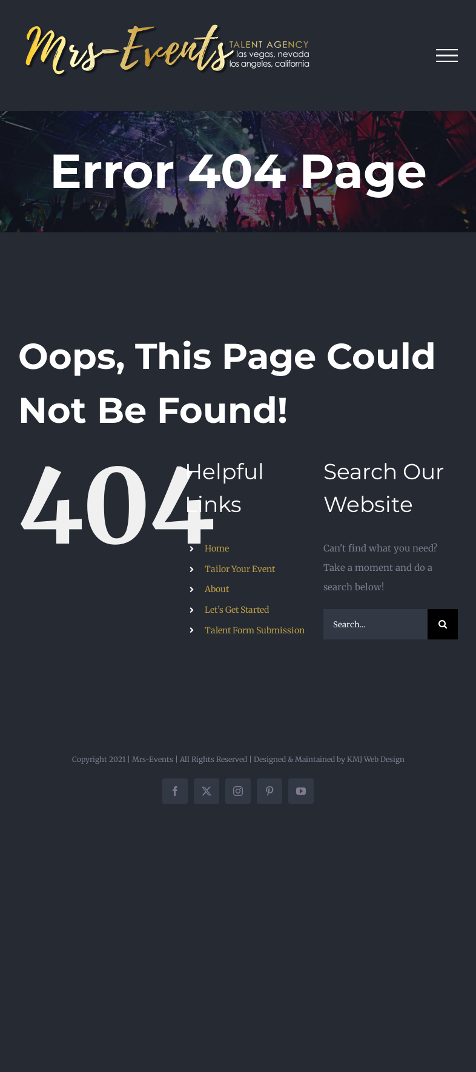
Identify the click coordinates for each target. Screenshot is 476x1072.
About (217, 589)
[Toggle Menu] (447, 55)
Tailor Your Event (240, 569)
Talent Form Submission (255, 630)
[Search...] (375, 624)
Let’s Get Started (237, 609)
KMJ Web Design (376, 759)
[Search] (443, 624)
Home (217, 548)
